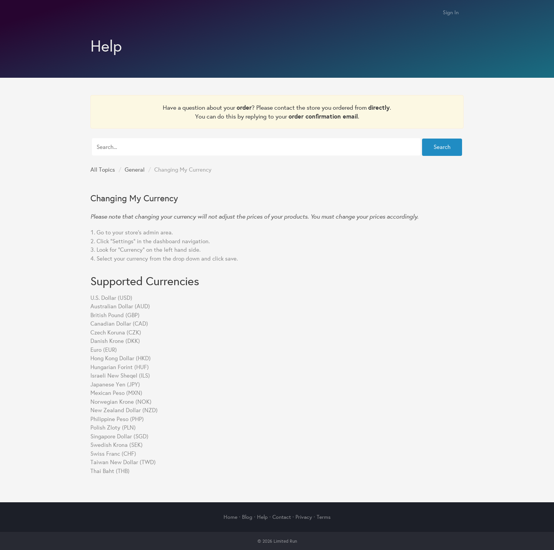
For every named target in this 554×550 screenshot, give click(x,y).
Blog (247, 516)
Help (262, 516)
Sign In (451, 12)
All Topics (102, 169)
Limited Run (99, 13)
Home (230, 516)
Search (442, 146)
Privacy (303, 516)
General (135, 169)
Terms (323, 516)
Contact (281, 516)
